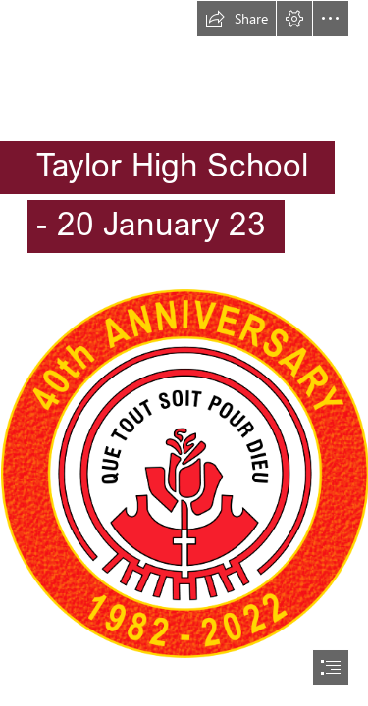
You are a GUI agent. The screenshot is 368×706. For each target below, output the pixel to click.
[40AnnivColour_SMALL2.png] (184, 472)
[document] (184, 353)
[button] (236, 18)
